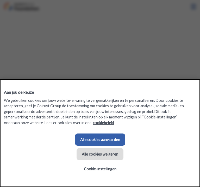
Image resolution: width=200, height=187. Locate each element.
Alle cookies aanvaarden (100, 139)
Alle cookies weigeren (100, 154)
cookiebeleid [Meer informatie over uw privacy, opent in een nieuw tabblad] (103, 123)
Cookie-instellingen (100, 169)
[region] (100, 133)
